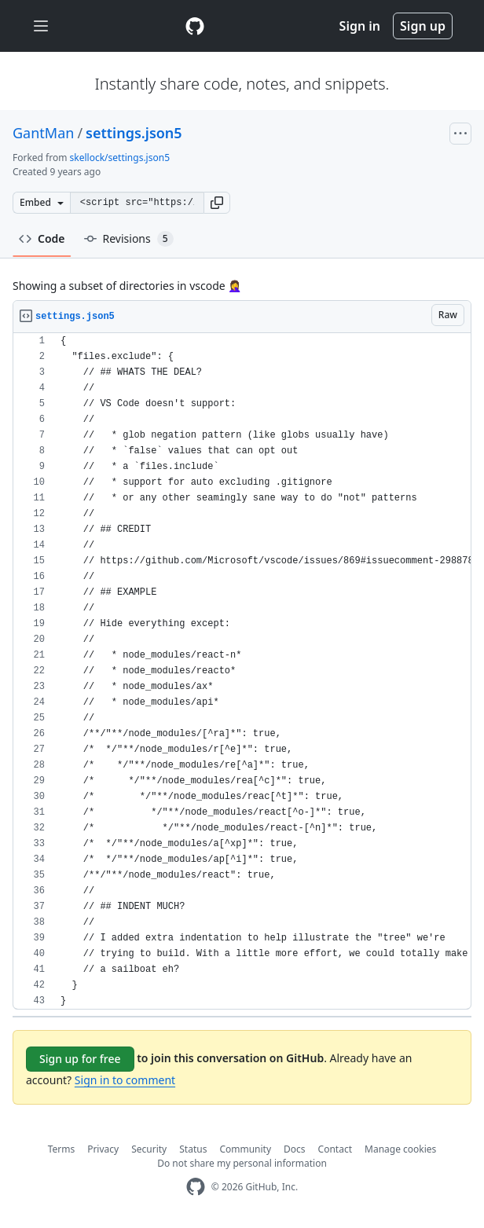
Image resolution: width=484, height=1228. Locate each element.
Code (42, 238)
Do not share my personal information (242, 1163)
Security (149, 1149)
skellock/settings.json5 (120, 157)
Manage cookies (400, 1149)
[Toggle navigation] (40, 26)
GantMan (43, 132)
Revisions (129, 239)
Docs (295, 1149)
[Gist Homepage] (194, 25)
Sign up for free (80, 1058)
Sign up (423, 26)
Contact (335, 1149)
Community (245, 1149)
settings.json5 (134, 132)
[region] (242, 671)
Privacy (103, 1149)
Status (193, 1149)
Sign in (359, 26)
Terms (61, 1149)
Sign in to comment (125, 1079)
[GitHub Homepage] (195, 1187)
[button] (217, 203)
